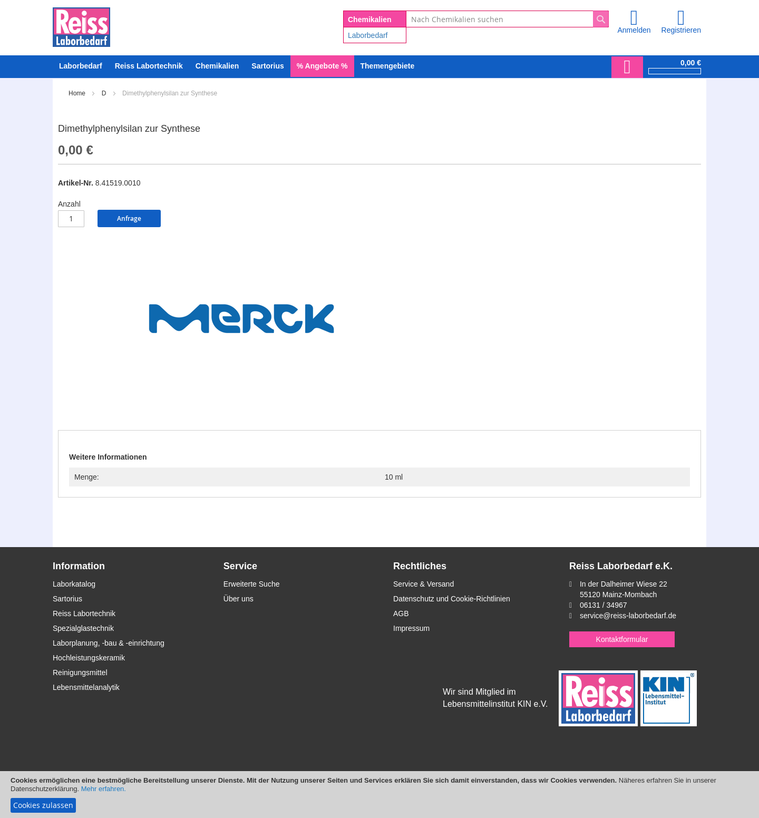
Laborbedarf (368, 35)
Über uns (238, 599)
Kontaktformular (622, 639)
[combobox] (507, 19)
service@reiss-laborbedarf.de (628, 615)
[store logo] (81, 25)
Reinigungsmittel (80, 672)
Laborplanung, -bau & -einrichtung (108, 643)
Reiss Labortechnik (84, 613)
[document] (379, 794)
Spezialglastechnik (83, 628)
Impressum (411, 628)
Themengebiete (388, 66)
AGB (401, 613)
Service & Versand (423, 584)
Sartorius (67, 599)
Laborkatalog (74, 584)
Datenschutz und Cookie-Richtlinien (451, 599)
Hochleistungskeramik (89, 658)
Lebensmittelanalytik (86, 687)
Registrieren (681, 30)
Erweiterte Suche (251, 584)
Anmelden (633, 30)
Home (77, 93)
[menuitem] (81, 66)
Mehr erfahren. (103, 789)
